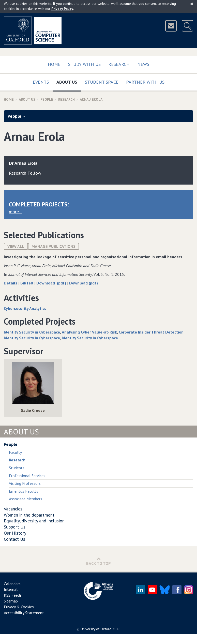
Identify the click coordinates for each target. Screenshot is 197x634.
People (46, 99)
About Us (68, 81)
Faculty (15, 452)
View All (15, 246)
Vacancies (13, 509)
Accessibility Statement (24, 612)
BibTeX (27, 282)
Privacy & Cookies (19, 606)
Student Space (101, 82)
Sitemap (11, 600)
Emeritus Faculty (23, 491)
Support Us (14, 527)
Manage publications (53, 246)
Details (11, 282)
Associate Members (25, 498)
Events (41, 82)
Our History (15, 533)
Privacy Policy (62, 8)
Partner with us (145, 82)
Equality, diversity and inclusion (34, 521)
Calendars (12, 583)
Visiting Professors (25, 483)
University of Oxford (96, 629)
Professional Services (27, 475)
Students (16, 467)
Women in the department (29, 515)
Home (54, 64)
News (143, 64)
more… (15, 212)
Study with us (84, 64)
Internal (11, 589)
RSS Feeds (13, 595)
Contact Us (14, 539)
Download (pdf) (51, 282)
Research (119, 64)
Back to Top (98, 561)
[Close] (191, 4)
